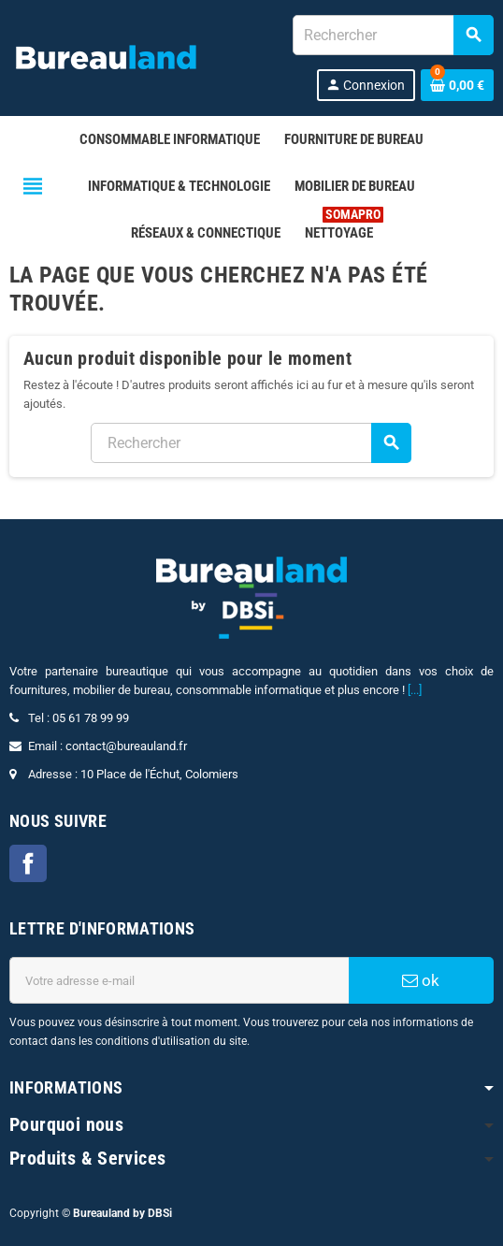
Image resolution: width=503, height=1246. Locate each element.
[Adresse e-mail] (179, 980)
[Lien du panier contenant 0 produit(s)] (457, 85)
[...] (415, 690)
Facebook (28, 863)
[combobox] (393, 35)
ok (420, 980)
